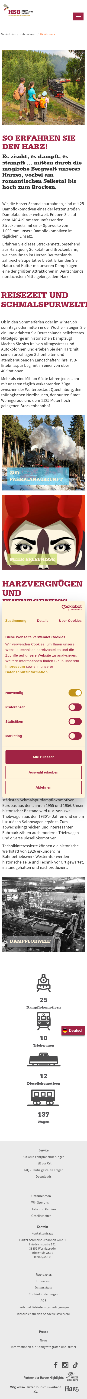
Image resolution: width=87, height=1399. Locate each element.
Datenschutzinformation (26, 672)
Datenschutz (43, 1288)
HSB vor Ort (43, 1163)
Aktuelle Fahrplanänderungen (43, 1157)
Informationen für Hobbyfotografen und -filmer (43, 1347)
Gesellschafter (41, 1216)
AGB (43, 1301)
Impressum (15, 666)
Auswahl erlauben (43, 772)
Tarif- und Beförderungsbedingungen (43, 1307)
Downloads (44, 1176)
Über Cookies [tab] (70, 620)
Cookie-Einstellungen (43, 1294)
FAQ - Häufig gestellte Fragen (43, 1170)
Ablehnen (43, 787)
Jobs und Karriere (43, 1209)
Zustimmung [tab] (15, 620)
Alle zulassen (43, 757)
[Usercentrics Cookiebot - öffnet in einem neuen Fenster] (62, 608)
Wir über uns (40, 1202)
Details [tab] (42, 620)
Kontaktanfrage (42, 1233)
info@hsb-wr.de (42, 1253)
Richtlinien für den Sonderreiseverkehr (43, 1314)
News (43, 1340)
